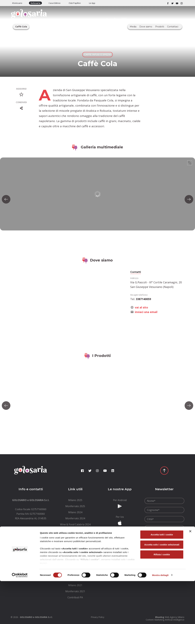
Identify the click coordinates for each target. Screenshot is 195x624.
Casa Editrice (54, 3)
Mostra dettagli (160, 618)
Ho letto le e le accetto (164, 536)
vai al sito (141, 307)
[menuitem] (75, 500)
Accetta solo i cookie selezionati (161, 587)
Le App (92, 3)
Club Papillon (75, 3)
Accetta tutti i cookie (162, 577)
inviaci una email (146, 312)
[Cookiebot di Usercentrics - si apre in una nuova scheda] (19, 618)
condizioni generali (166, 535)
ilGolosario (17, 3)
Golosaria (35, 3)
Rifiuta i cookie (162, 597)
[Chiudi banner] (190, 574)
